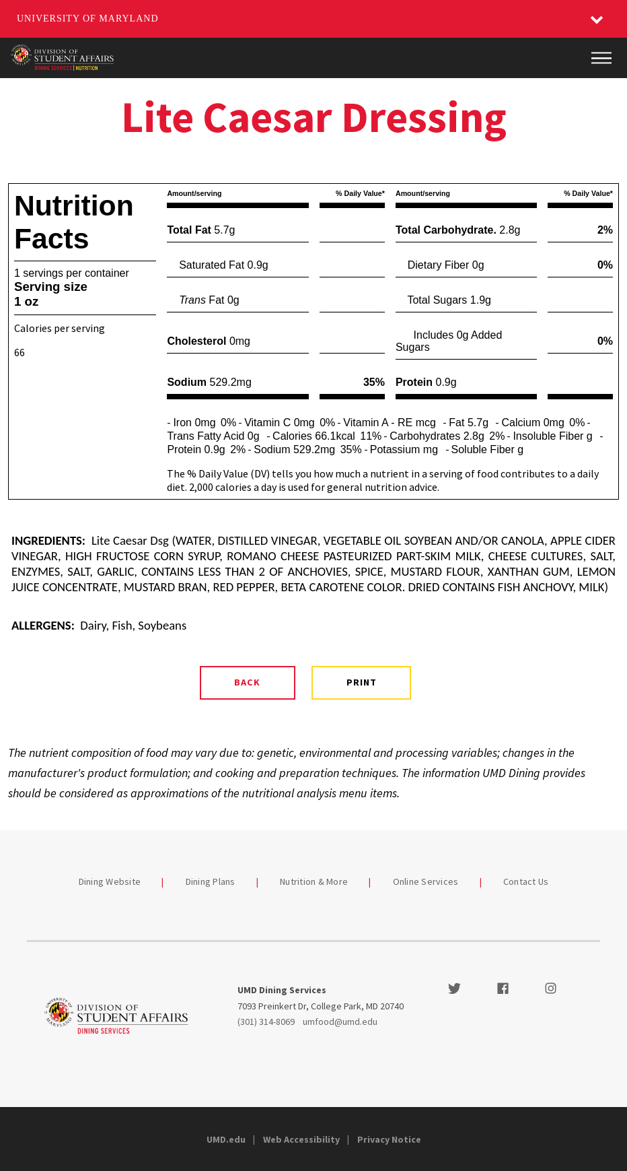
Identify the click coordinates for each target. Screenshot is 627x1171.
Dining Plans (210, 881)
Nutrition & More (314, 881)
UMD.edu (226, 1139)
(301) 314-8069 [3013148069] (266, 1021)
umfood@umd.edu (340, 1021)
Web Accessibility (301, 1139)
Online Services (426, 881)
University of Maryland (88, 18)
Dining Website (110, 881)
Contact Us (526, 881)
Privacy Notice (389, 1139)
